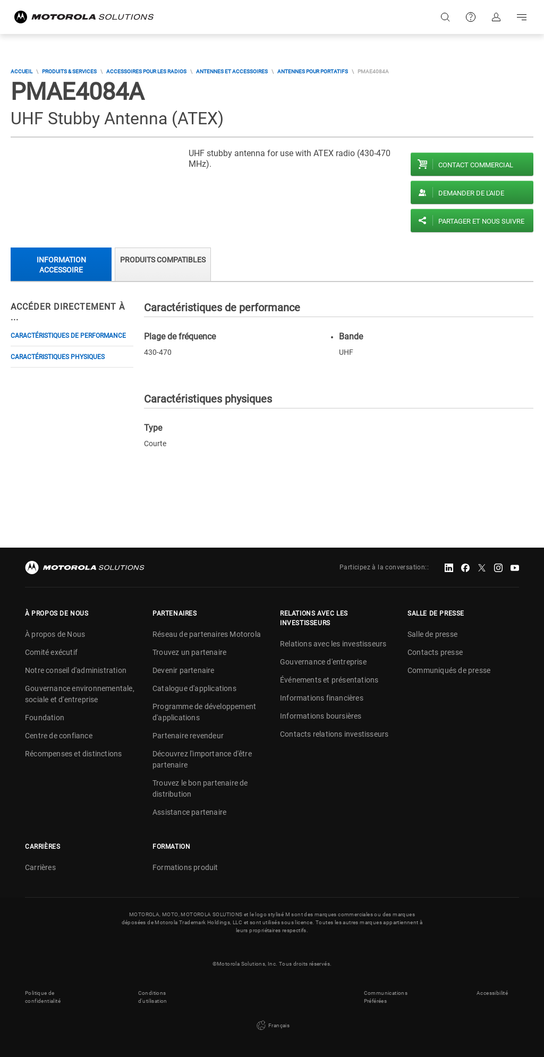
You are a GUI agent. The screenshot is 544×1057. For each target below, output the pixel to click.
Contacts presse (435, 652)
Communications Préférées (386, 997)
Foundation (44, 717)
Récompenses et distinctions (73, 753)
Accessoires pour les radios (146, 71)
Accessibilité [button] (492, 993)
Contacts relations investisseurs (334, 734)
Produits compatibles (163, 259)
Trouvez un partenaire (189, 652)
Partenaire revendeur (188, 735)
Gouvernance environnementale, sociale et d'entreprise (79, 694)
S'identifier (496, 17)
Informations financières (321, 698)
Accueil (21, 71)
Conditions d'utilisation (152, 997)
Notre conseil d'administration (75, 670)
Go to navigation (521, 17)
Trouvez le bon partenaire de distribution (200, 788)
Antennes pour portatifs (312, 71)
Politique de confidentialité (43, 997)
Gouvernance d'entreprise (323, 662)
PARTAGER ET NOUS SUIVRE (481, 221)
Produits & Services (69, 71)
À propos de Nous (55, 634)
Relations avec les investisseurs (333, 644)
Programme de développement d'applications (204, 712)
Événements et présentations (329, 680)
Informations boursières (321, 716)
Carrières (40, 867)
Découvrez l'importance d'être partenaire (202, 759)
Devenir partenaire (183, 670)
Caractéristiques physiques (58, 357)
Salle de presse (432, 634)
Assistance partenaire (189, 812)
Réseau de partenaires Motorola (206, 634)
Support (470, 17)
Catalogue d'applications (194, 688)
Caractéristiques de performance (68, 335)
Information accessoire (61, 264)
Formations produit (185, 867)
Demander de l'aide (471, 193)
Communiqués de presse (448, 670)
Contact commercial (475, 165)
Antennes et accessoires (232, 71)
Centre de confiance (58, 735)
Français (272, 1025)
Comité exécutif (51, 652)
